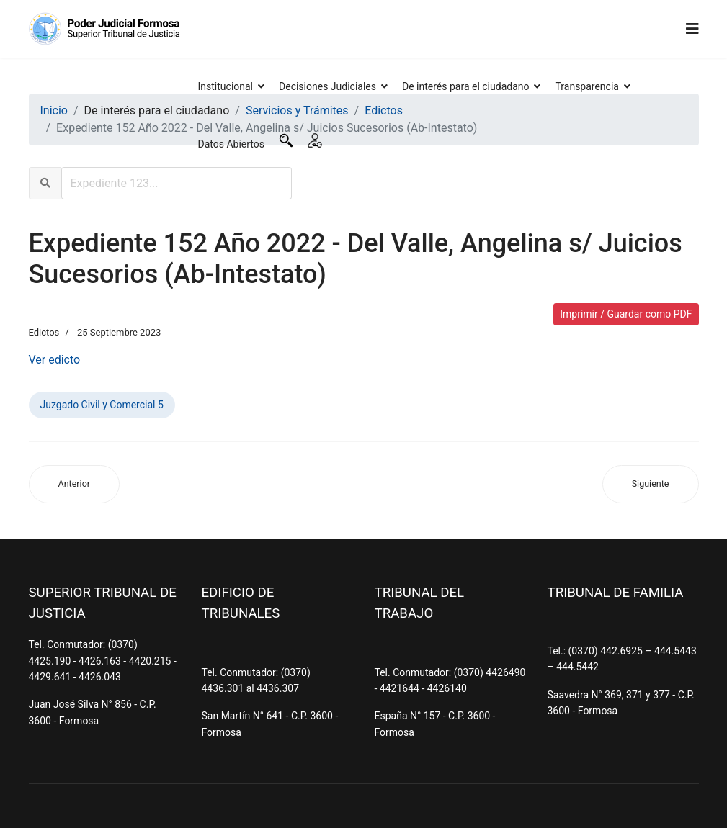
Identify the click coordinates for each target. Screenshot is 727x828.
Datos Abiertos (231, 144)
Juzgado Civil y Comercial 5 (102, 404)
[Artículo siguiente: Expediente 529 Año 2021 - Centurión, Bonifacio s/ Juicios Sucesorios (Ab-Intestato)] (650, 484)
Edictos (44, 332)
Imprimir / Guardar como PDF (626, 314)
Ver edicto (55, 359)
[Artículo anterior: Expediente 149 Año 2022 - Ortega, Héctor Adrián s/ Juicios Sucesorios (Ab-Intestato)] (74, 484)
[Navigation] (692, 29)
